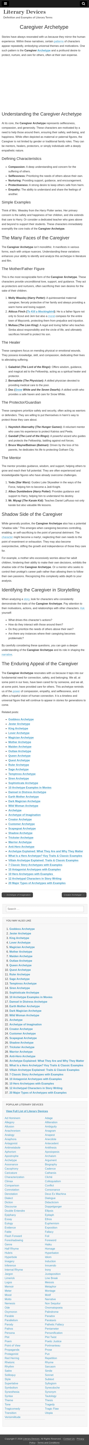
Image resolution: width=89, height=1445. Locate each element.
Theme (9, 1400)
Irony (48, 1269)
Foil (47, 1236)
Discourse (11, 1206)
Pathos (9, 1328)
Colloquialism (53, 1181)
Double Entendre (15, 1210)
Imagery (9, 1261)
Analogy (9, 1135)
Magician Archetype (21, 737)
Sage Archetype (18, 769)
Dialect (9, 1198)
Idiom (48, 1257)
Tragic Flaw (52, 1408)
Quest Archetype (19, 760)
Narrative (50, 1299)
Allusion (9, 1126)
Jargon (9, 1274)
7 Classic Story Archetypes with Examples (35, 864)
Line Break (51, 1278)
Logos (8, 1282)
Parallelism (11, 1320)
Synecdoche (52, 1387)
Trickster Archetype (20, 837)
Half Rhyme (12, 1248)
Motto (8, 1299)
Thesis (49, 1400)
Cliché (48, 1177)
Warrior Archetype (20, 842)
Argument (51, 1160)
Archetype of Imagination (24, 814)
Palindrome (52, 1311)
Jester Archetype (19, 723)
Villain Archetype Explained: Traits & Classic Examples (43, 860)
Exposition (51, 1227)
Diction (9, 1202)
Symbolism (11, 1387)
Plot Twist (50, 1337)
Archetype (44, 50)
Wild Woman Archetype (23, 805)
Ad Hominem (12, 1118)
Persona (10, 1332)
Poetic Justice (53, 1341)
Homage (50, 1248)
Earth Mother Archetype (23, 796)
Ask (82, 608)
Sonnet (49, 1375)
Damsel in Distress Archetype (27, 792)
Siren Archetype (18, 778)
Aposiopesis (52, 1151)
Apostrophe (11, 1156)
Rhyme (49, 1362)
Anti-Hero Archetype (21, 846)
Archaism (50, 1156)
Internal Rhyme (14, 1269)
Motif (48, 1295)
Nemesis (10, 1303)
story (26, 599)
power (16, 691)
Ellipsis (49, 1210)
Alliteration (51, 1122)
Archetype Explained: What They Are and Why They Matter (45, 851)
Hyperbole (11, 1257)
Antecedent (52, 1143)
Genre (8, 1244)
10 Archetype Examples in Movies (29, 787)
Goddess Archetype (21, 719)
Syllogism (50, 1383)
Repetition (51, 1358)
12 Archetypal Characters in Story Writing (34, 878)
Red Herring (12, 1358)
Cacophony (11, 1168)
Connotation (12, 1189)
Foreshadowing (14, 1240)
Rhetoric (10, 1362)
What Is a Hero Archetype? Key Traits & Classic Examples (45, 855)
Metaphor (50, 1286)
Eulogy (9, 1223)
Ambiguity (51, 1126)
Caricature (11, 1172)
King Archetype (18, 728)
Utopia (49, 1412)
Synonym (50, 1391)
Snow (18, 389)
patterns (59, 41)
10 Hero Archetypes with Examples (31, 874)
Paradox (50, 1316)
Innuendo (50, 1265)
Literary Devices (24, 12)
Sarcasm (50, 1366)
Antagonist (11, 1143)
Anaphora (10, 1139)
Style (8, 1379)
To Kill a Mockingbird (40, 311)
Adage (49, 1118)
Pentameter (52, 1328)
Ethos (48, 1219)
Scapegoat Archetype (22, 828)
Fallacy (49, 1231)
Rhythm (9, 1366)
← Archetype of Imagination (17, 895)
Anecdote (50, 1139)
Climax (9, 1181)
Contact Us (69, 1439)
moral (51, 316)
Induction (50, 1261)
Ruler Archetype (18, 764)
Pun (47, 1354)
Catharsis (50, 1172)
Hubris (8, 1252)
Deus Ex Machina (55, 1193)
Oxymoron (11, 1311)
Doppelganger (53, 1206)
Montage (50, 1290)
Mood (8, 1295)
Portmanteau (52, 1345)
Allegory (9, 1122)
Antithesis (51, 1147)
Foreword (50, 1240)
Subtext (49, 1379)
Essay (8, 1219)
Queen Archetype (19, 755)
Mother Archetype (19, 742)
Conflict (49, 1185)
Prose (48, 1349)
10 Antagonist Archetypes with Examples (34, 869)
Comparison (12, 1185)
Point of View (12, 1345)
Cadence (50, 1168)
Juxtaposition (53, 1274)
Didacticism (52, 1202)
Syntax (9, 1396)
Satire (8, 1370)
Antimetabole (12, 1147)
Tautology (51, 1396)
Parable (9, 1316)
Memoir (9, 1286)
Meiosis (49, 1282)
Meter (8, 1290)
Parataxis (50, 1320)
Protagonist (11, 1354)
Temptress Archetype (22, 774)
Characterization (14, 1177)
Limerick (10, 1278)
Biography (51, 1164)
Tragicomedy (12, 1408)
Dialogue (50, 1198)
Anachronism (12, 1130)
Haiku (48, 1244)
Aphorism (10, 1151)
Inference (10, 1265)
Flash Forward (13, 1236)
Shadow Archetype (20, 833)
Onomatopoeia (54, 1307)
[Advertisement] (44, 83)
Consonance (52, 1189)
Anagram (50, 1130)
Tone (8, 1404)
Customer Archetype (21, 824)
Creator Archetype (20, 819)
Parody (9, 1324)
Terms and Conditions (48, 1442)
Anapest (50, 1135)
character (7, 537)
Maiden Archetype (19, 746)
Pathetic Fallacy (54, 1324)
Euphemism (52, 1223)
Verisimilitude (12, 1417)
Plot (7, 1337)
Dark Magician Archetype (24, 801)
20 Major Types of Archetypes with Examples (37, 883)
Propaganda (12, 1349)
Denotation (11, 1193)
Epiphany (10, 1215)
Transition (10, 1412)
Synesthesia (12, 1391)
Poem (8, 1341)
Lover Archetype (19, 733)
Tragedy (50, 1404)
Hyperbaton (52, 1252)
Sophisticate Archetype (23, 783)
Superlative (11, 1383)
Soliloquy (10, 1375)
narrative (7, 654)
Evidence (10, 1227)
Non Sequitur (53, 1303)
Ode (7, 1307)
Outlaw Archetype (19, 751)
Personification (54, 1332)
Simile (48, 1370)
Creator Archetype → (74, 895)
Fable (8, 1231)
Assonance (11, 1164)
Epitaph (49, 1215)
